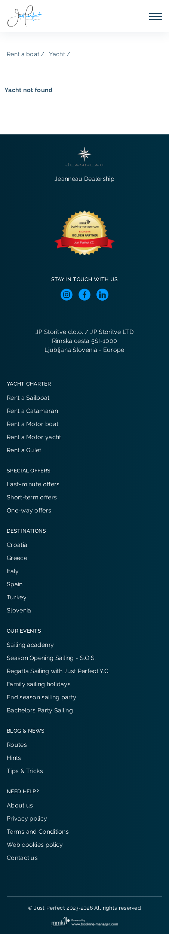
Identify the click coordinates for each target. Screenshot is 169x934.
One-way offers (29, 510)
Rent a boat (23, 54)
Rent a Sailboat (28, 397)
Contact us (22, 857)
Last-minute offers (33, 484)
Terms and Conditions (38, 831)
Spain (15, 584)
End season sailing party (41, 697)
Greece (17, 558)
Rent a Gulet (24, 450)
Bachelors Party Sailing (40, 710)
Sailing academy (30, 644)
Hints (14, 757)
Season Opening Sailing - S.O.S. (51, 657)
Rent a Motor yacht (34, 437)
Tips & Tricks (25, 771)
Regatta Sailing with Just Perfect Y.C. (58, 671)
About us (20, 805)
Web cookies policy (35, 844)
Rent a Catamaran (32, 410)
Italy (13, 571)
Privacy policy (27, 818)
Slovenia (19, 610)
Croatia (17, 544)
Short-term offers (32, 497)
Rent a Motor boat (32, 424)
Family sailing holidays (39, 684)
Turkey (17, 597)
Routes (17, 744)
